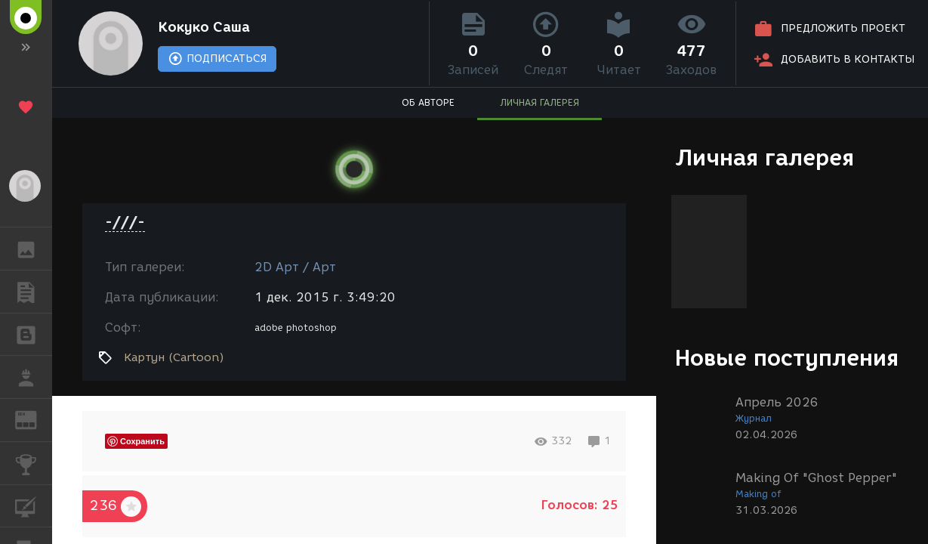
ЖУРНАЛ (33, 419)
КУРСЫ (33, 505)
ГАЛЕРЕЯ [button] (33, 248)
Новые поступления (787, 358)
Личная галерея (764, 157)
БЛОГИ (33, 333)
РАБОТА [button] (33, 377)
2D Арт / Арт (295, 267)
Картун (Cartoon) (174, 357)
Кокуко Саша (204, 27)
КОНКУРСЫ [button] (33, 463)
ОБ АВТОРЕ (428, 102)
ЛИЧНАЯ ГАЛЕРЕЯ (539, 102)
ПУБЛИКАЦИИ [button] (33, 291)
